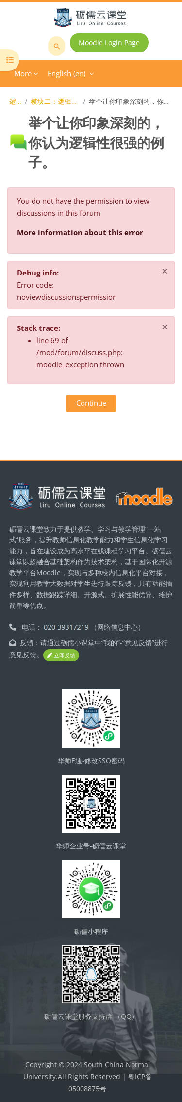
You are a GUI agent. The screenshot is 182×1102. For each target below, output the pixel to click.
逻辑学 (15, 101)
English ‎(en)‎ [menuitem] (66, 73)
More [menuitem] (23, 73)
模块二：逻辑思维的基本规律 (55, 101)
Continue (91, 403)
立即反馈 (61, 655)
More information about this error (80, 232)
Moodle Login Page (109, 42)
